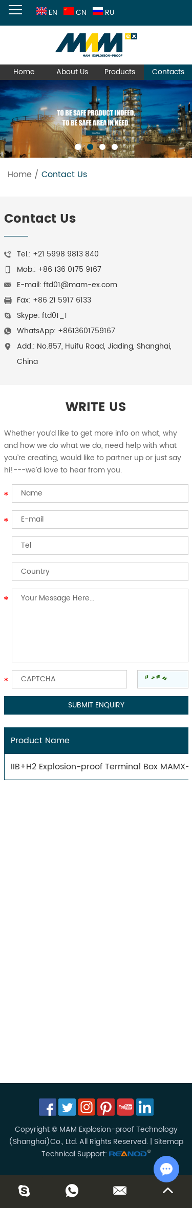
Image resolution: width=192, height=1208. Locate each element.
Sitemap (168, 1142)
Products (119, 72)
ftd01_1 (54, 315)
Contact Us (64, 174)
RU (102, 12)
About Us (72, 72)
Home (24, 72)
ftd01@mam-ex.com (80, 285)
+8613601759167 (86, 331)
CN (74, 12)
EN (45, 12)
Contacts (168, 72)
